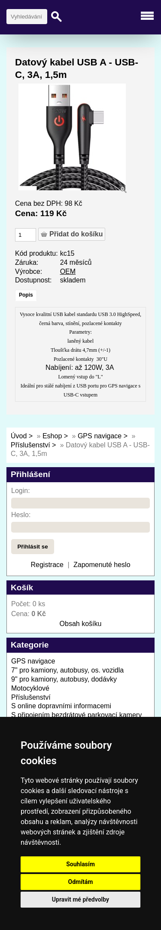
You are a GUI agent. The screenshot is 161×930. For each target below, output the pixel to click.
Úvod (19, 436)
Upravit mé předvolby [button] (80, 899)
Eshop (52, 436)
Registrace (46, 564)
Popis (26, 295)
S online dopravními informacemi (61, 706)
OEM (68, 271)
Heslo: (20, 514)
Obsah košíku (81, 623)
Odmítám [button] (80, 881)
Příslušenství (30, 445)
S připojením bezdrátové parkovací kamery (76, 715)
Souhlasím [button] (80, 864)
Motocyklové (30, 688)
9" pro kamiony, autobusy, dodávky (64, 679)
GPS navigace (101, 436)
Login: (20, 490)
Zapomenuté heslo (102, 564)
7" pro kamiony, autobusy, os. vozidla (67, 670)
